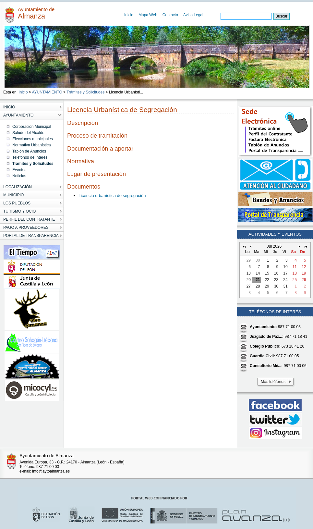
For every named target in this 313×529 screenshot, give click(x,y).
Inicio (128, 15)
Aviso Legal (193, 15)
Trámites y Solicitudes (85, 92)
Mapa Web (147, 15)
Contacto (170, 15)
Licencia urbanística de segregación (112, 195)
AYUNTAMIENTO (47, 92)
